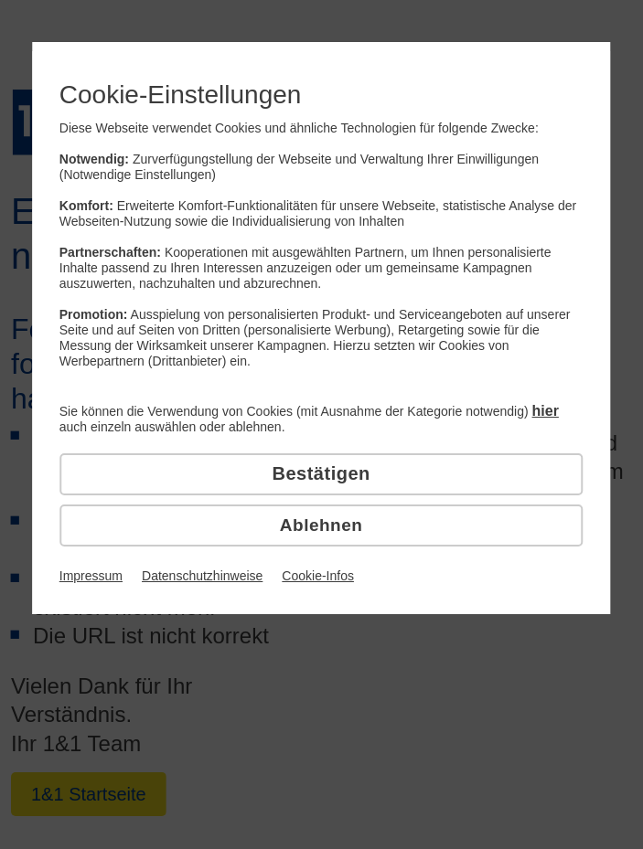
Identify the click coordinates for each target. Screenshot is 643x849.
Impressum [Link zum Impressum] (91, 575)
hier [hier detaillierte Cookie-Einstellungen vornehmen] (545, 411)
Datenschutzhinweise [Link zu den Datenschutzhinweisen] (202, 575)
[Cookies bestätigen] (321, 474)
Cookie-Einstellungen (180, 94)
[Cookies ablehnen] (321, 525)
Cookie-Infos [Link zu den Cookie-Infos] (318, 575)
